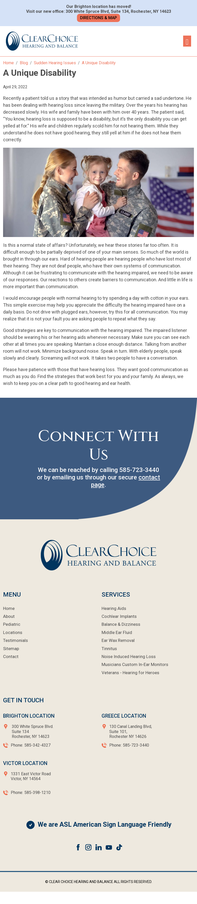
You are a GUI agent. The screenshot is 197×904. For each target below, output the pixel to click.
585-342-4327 (37, 745)
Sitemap (11, 648)
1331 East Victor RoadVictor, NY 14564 (31, 776)
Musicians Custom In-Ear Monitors (135, 664)
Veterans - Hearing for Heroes (130, 672)
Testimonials (15, 640)
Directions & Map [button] (98, 17)
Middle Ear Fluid (117, 632)
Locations (12, 632)
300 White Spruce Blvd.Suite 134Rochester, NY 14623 (32, 731)
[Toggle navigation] (187, 41)
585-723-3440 (139, 469)
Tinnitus (109, 648)
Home (9, 608)
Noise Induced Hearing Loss (129, 656)
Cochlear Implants (119, 616)
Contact (10, 656)
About (9, 616)
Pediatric (11, 624)
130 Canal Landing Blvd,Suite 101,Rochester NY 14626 (130, 731)
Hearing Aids (114, 608)
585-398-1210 (37, 792)
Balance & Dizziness (121, 624)
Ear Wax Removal (118, 640)
